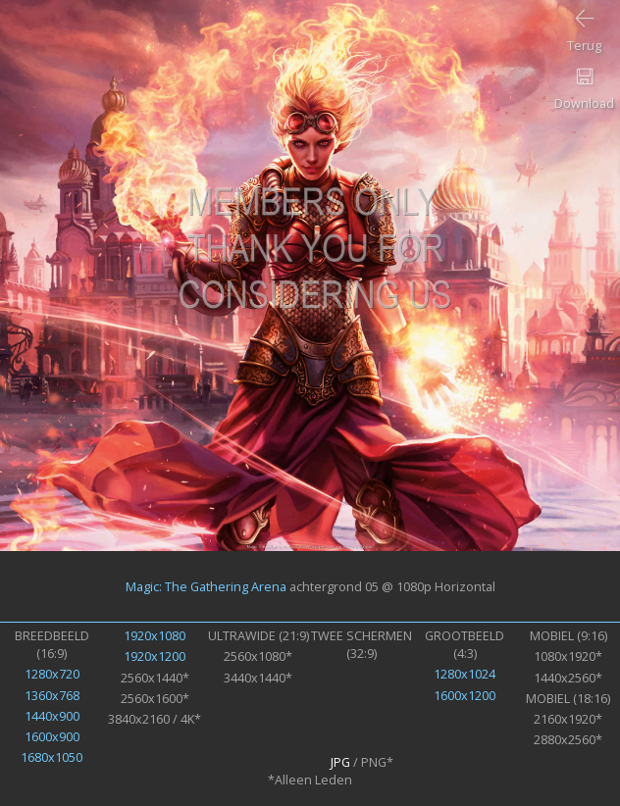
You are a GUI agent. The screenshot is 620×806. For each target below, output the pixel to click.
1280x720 (52, 673)
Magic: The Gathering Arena (206, 586)
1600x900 (52, 736)
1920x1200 (154, 656)
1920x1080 (154, 635)
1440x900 (52, 716)
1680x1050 (51, 757)
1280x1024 (464, 673)
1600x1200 (464, 695)
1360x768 (52, 695)
